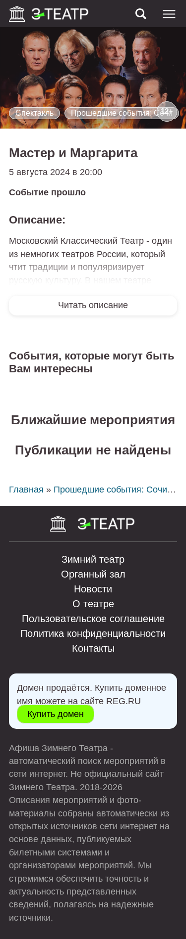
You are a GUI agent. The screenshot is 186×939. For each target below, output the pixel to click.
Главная (26, 489)
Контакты (93, 648)
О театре (93, 603)
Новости (93, 588)
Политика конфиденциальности (93, 633)
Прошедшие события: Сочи (122, 113)
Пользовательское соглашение (93, 618)
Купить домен (55, 714)
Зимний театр (93, 559)
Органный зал (93, 574)
